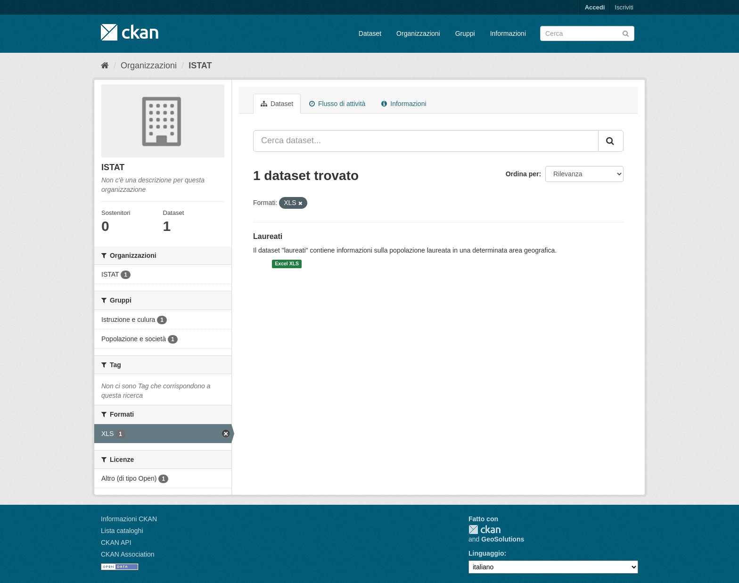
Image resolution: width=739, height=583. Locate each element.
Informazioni (508, 33)
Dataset (370, 33)
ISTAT (200, 65)
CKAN (484, 529)
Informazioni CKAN (129, 519)
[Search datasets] (587, 33)
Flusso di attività (337, 103)
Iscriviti (624, 7)
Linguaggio (486, 553)
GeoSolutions (502, 539)
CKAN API (116, 542)
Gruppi (465, 33)
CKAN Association (128, 554)
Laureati (267, 236)
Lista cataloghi (122, 530)
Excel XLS (287, 264)
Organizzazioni (418, 33)
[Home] (105, 65)
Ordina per (522, 174)
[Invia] (626, 33)
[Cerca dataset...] (426, 141)
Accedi (595, 7)
